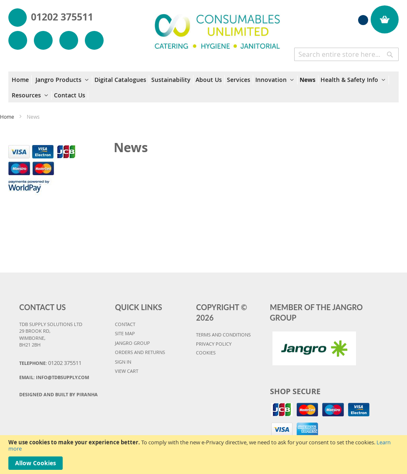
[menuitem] (22, 79)
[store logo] (217, 27)
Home (7, 116)
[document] (203, 454)
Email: (54, 377)
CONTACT (125, 324)
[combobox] (346, 54)
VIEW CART (126, 371)
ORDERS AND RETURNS (140, 352)
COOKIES (206, 352)
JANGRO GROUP (132, 343)
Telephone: (50, 363)
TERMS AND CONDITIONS (223, 334)
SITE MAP (125, 333)
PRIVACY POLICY (213, 344)
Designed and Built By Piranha (58, 394)
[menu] (203, 86)
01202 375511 (62, 16)
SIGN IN (123, 362)
